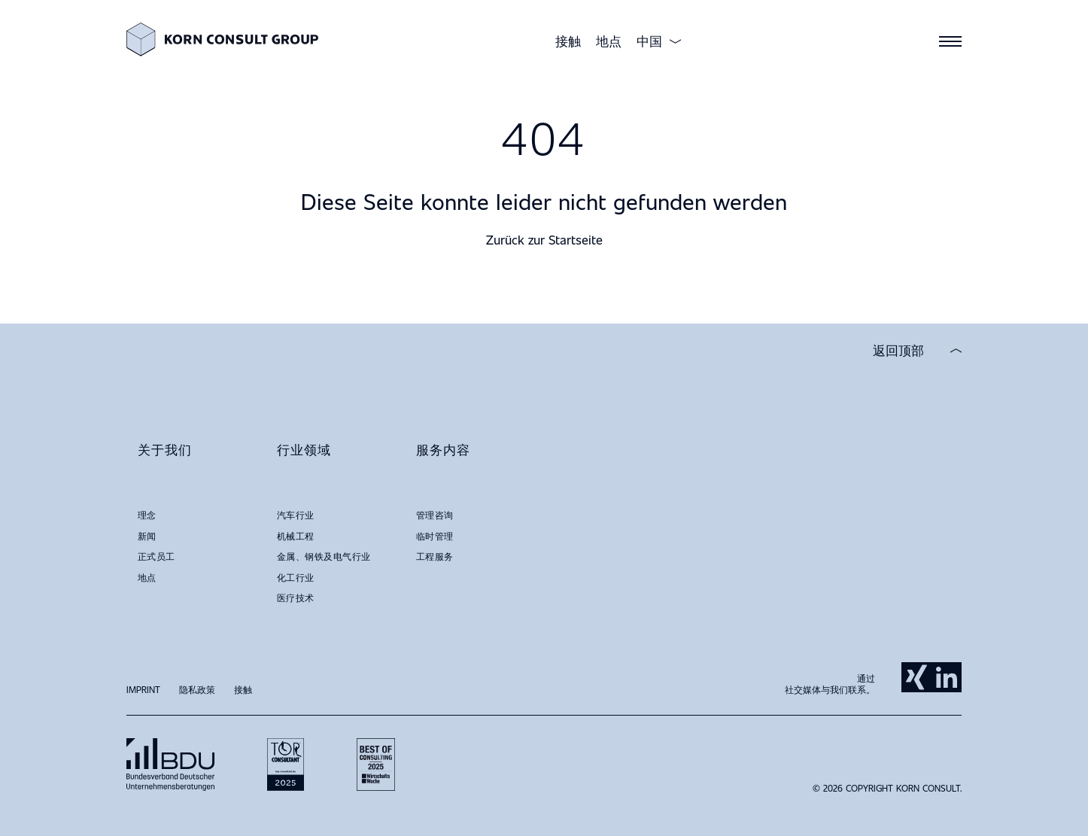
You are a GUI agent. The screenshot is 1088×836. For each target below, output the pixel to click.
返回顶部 (898, 350)
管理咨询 (435, 515)
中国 (649, 41)
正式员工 (156, 556)
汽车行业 (296, 515)
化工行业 (296, 577)
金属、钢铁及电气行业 (324, 556)
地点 (608, 41)
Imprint (143, 689)
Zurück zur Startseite (544, 239)
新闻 (147, 536)
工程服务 (435, 556)
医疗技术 (296, 597)
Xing (916, 677)
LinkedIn (946, 677)
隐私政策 (197, 689)
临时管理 (435, 536)
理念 (147, 515)
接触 (568, 41)
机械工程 (296, 536)
